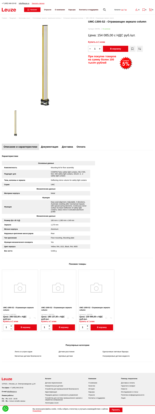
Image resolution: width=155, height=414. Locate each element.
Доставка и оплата (128, 383)
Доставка (67, 146)
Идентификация (51, 392)
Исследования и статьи (129, 392)
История (91, 389)
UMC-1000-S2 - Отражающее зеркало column (94, 309)
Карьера (72, 10)
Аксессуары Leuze (51, 403)
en (126, 10)
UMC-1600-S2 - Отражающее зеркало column (56, 309)
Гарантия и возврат (128, 386)
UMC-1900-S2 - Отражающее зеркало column (18, 309)
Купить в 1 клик (96, 42)
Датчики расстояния (66, 352)
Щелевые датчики (66, 356)
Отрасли (47, 10)
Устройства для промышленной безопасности (62, 389)
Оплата (81, 146)
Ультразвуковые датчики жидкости (116, 356)
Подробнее (37, 411)
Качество (91, 386)
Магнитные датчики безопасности (28, 356)
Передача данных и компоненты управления (61, 395)
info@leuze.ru (24, 3)
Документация (49, 146)
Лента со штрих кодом (23, 352)
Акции (123, 398)
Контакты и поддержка (88, 10)
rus (122, 10)
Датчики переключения (53, 383)
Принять (116, 410)
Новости (124, 389)
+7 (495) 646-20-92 (9, 3)
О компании (60, 10)
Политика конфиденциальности (132, 395)
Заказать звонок (38, 3)
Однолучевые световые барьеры (115, 352)
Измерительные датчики (54, 386)
